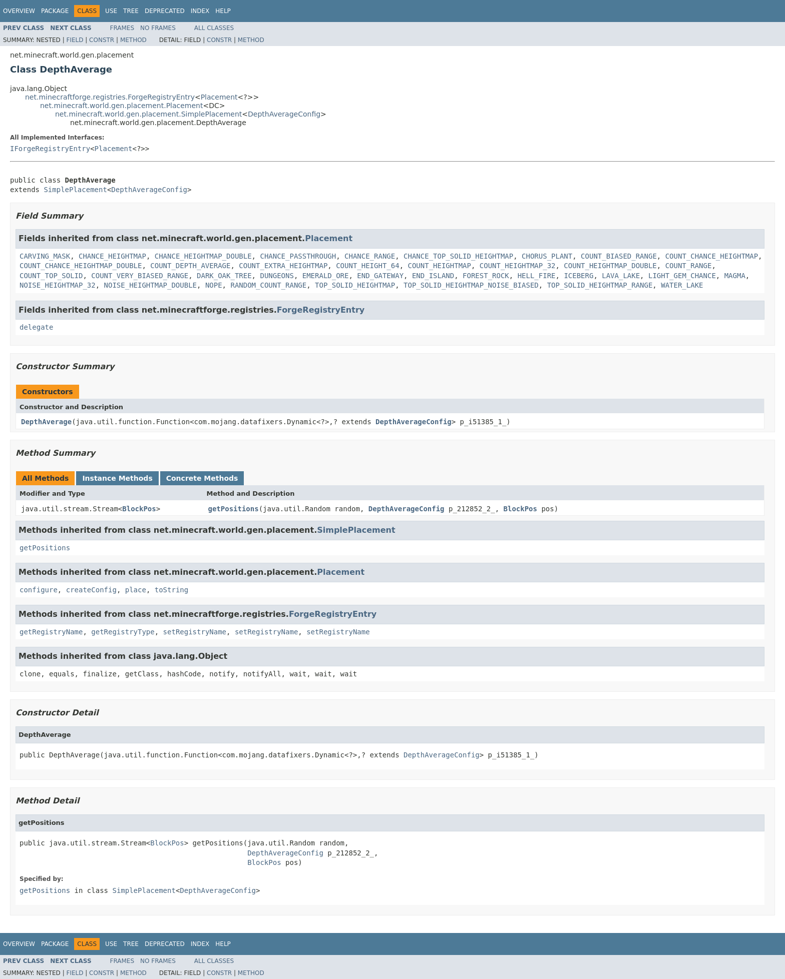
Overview (19, 11)
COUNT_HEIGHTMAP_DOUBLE (610, 266)
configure (39, 590)
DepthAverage (46, 422)
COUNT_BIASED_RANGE (619, 256)
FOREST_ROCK (486, 276)
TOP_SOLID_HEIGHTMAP (355, 285)
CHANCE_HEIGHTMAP (112, 256)
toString (171, 590)
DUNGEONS (276, 276)
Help (223, 11)
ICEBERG (578, 276)
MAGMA (734, 276)
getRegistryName (51, 632)
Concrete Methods (202, 478)
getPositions (233, 509)
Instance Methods (117, 478)
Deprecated (165, 11)
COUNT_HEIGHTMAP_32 (518, 266)
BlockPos (139, 509)
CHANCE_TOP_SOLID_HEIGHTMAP (458, 256)
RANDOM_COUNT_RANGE (268, 285)
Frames (122, 28)
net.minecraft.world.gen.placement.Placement (121, 106)
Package (55, 11)
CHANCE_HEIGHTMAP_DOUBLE (203, 256)
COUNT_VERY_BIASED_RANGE (139, 276)
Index (200, 11)
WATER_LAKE (682, 285)
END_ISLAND (433, 276)
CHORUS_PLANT (547, 256)
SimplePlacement (75, 190)
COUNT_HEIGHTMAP (439, 266)
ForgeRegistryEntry (320, 310)
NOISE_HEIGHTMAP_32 (58, 285)
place (135, 590)
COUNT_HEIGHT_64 (367, 266)
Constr (101, 40)
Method (133, 40)
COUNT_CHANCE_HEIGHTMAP (711, 256)
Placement (219, 97)
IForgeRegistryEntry (50, 149)
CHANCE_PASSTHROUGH (298, 256)
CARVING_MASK (45, 256)
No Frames (158, 28)
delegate (36, 327)
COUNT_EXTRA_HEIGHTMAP (283, 266)
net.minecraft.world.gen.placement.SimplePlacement (148, 114)
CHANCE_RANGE (369, 256)
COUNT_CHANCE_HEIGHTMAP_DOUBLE (81, 266)
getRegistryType (122, 632)
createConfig (91, 590)
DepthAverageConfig (284, 114)
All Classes (214, 28)
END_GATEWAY (380, 276)
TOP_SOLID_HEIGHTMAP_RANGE (600, 285)
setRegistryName (194, 632)
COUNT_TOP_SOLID (51, 276)
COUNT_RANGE (688, 266)
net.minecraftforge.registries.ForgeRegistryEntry (110, 97)
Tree (131, 11)
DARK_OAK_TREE (224, 276)
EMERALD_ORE (325, 276)
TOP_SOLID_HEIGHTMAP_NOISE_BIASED (471, 285)
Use (111, 11)
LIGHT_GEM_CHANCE (682, 276)
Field (74, 40)
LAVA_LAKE (621, 276)
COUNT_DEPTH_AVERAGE (190, 266)
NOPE (213, 285)
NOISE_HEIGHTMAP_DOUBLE (150, 285)
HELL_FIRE (537, 276)
